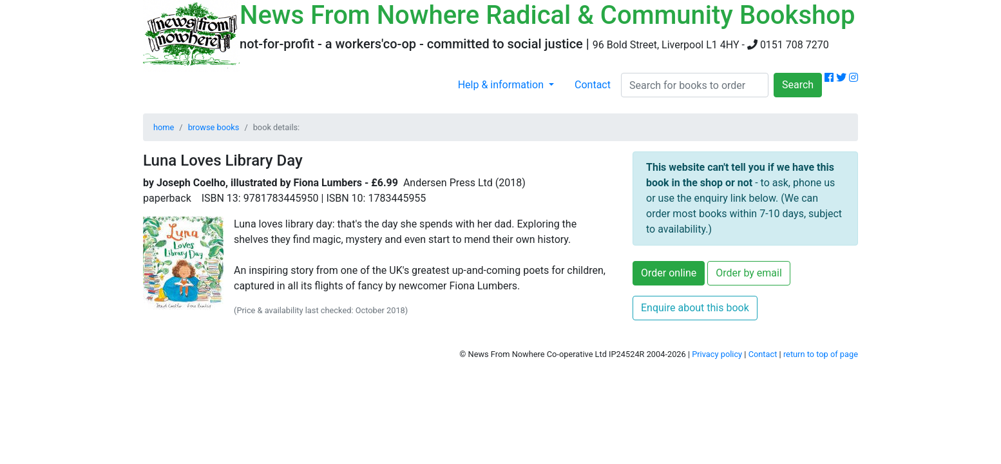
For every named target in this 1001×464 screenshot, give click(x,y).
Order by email (749, 273)
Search (798, 85)
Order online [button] (668, 273)
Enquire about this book (695, 308)
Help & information (502, 85)
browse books (214, 127)
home (163, 127)
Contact (593, 85)
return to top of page (820, 354)
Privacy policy (717, 354)
